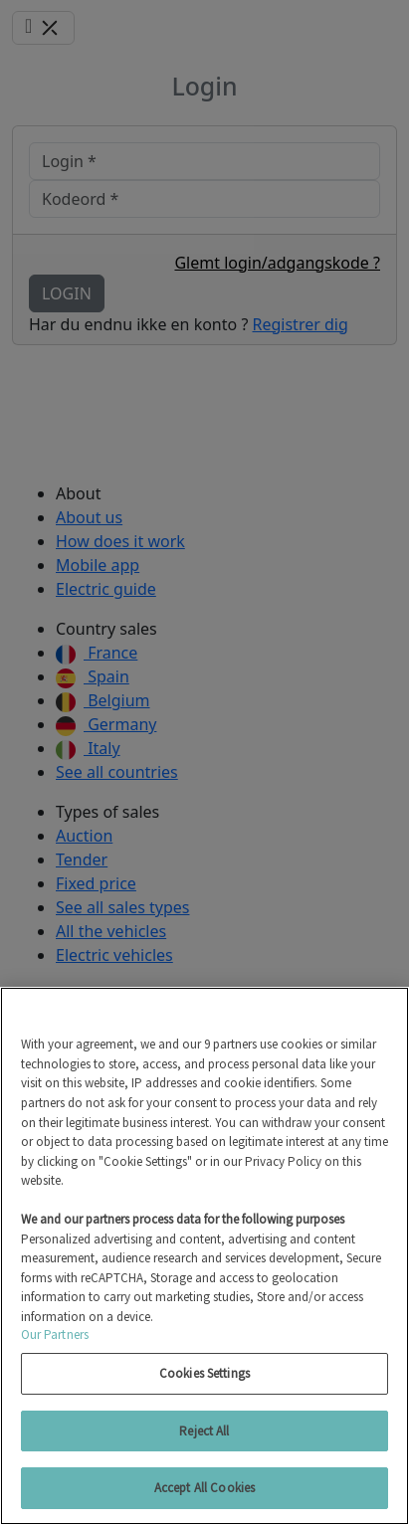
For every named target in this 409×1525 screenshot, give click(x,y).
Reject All (204, 1431)
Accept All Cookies (204, 1487)
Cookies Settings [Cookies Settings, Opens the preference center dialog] (204, 1373)
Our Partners (55, 1334)
